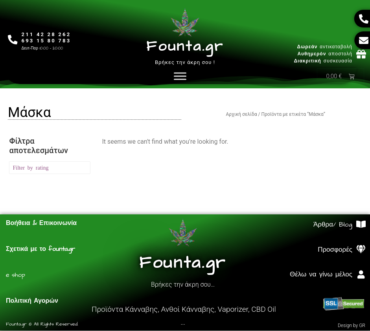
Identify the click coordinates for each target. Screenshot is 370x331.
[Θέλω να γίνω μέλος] (361, 275)
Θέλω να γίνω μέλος (321, 275)
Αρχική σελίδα (241, 114)
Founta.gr (184, 47)
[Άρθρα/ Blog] (361, 225)
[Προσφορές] (361, 250)
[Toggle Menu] (180, 76)
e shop (15, 275)
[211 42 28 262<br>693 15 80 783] (13, 40)
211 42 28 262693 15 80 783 (46, 37)
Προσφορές (335, 250)
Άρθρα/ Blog (332, 225)
